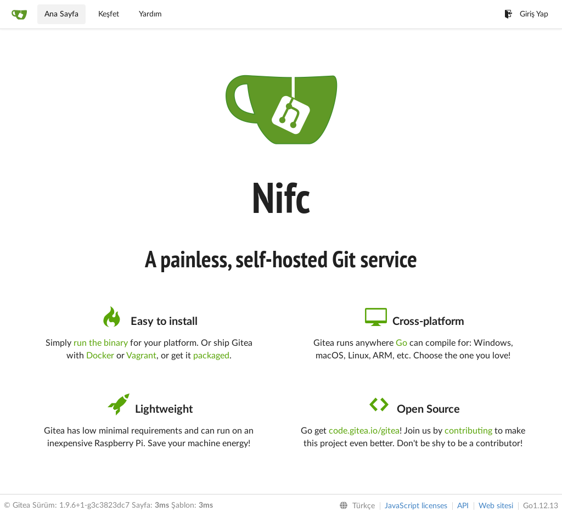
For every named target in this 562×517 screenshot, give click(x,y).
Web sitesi (496, 506)
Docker (100, 355)
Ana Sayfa (61, 14)
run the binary (101, 343)
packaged (211, 355)
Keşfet (108, 14)
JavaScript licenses (416, 506)
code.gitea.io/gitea (364, 430)
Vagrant (141, 355)
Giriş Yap (526, 14)
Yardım (150, 14)
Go (401, 343)
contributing (468, 430)
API (463, 506)
